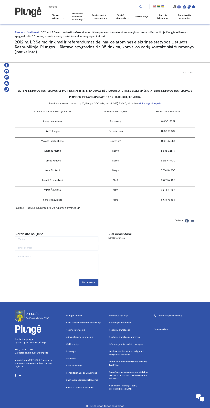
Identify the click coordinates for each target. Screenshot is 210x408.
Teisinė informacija (75, 330)
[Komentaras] (56, 264)
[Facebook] (186, 220)
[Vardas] (56, 239)
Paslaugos (71, 351)
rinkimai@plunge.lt (150, 103)
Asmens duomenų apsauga (80, 387)
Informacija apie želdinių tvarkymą (126, 344)
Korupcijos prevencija (120, 322)
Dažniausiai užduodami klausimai (82, 380)
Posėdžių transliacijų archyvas (124, 337)
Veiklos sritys (73, 344)
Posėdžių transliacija (119, 330)
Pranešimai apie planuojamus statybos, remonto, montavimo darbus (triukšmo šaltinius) (128, 375)
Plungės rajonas (74, 315)
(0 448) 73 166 (26, 349)
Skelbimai (33, 32)
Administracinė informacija (79, 337)
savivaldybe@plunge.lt (36, 352)
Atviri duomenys (74, 365)
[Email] (192, 220)
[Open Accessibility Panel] (179, 7)
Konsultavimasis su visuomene (81, 372)
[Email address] (56, 247)
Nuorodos (71, 358)
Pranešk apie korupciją (168, 315)
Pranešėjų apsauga (118, 315)
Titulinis (20, 32)
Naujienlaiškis (161, 329)
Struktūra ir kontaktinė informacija (83, 322)
